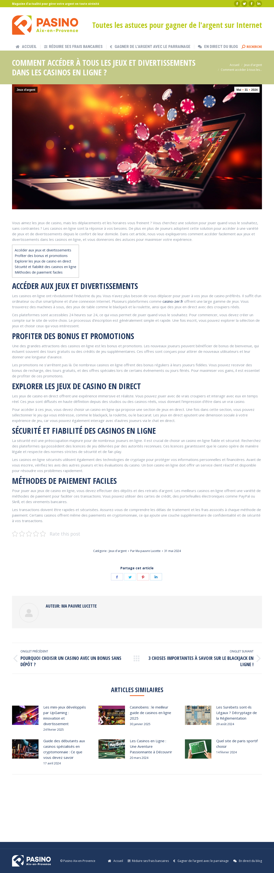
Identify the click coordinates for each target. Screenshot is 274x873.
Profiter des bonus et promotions (41, 255)
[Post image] (25, 715)
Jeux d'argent (253, 65)
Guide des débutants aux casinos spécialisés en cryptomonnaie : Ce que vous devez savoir (64, 749)
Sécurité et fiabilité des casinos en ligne (45, 266)
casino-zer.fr (173, 301)
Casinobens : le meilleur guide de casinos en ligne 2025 (150, 713)
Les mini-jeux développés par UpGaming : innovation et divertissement (64, 715)
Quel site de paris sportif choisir (237, 743)
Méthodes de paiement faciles (39, 272)
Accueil (234, 65)
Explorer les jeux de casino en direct (43, 261)
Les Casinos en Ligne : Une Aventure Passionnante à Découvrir (151, 746)
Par (145, 551)
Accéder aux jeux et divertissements (43, 250)
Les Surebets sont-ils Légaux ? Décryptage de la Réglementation (236, 713)
